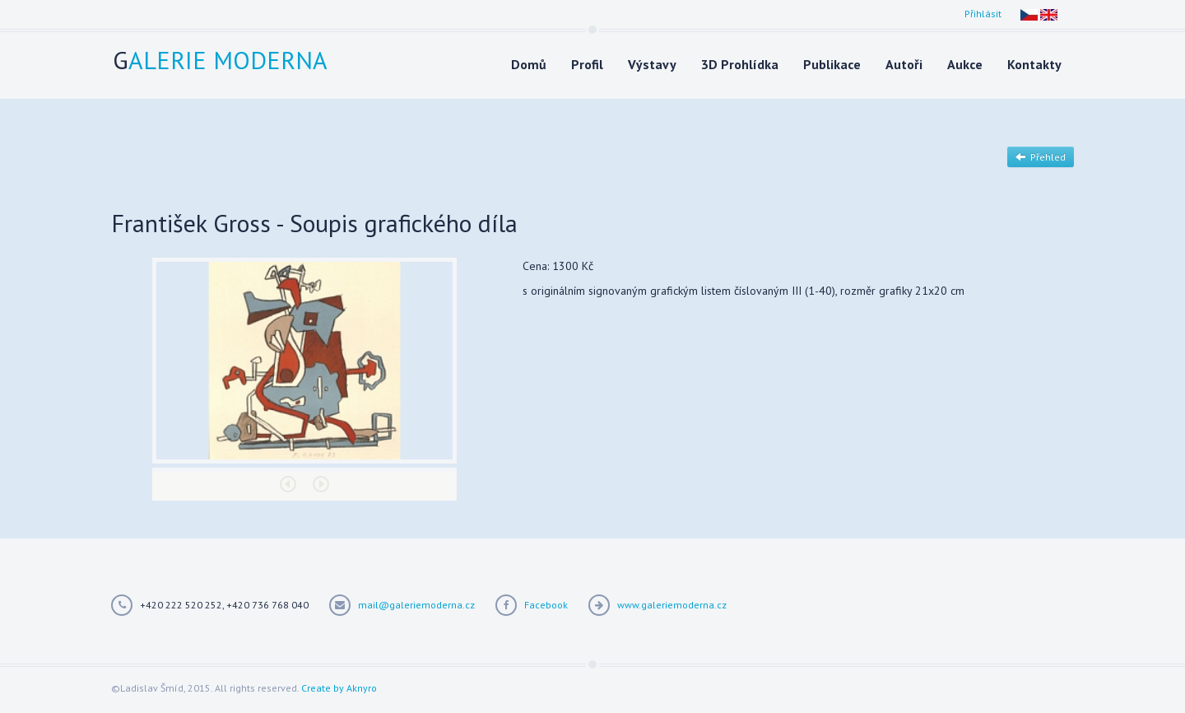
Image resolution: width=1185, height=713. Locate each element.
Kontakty (1034, 64)
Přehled (1040, 157)
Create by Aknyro (339, 688)
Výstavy (652, 64)
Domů (528, 64)
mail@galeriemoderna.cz (416, 605)
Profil (587, 64)
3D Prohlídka (739, 64)
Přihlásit (982, 13)
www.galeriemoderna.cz (672, 605)
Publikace (832, 64)
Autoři (903, 64)
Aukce (965, 64)
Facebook (546, 605)
